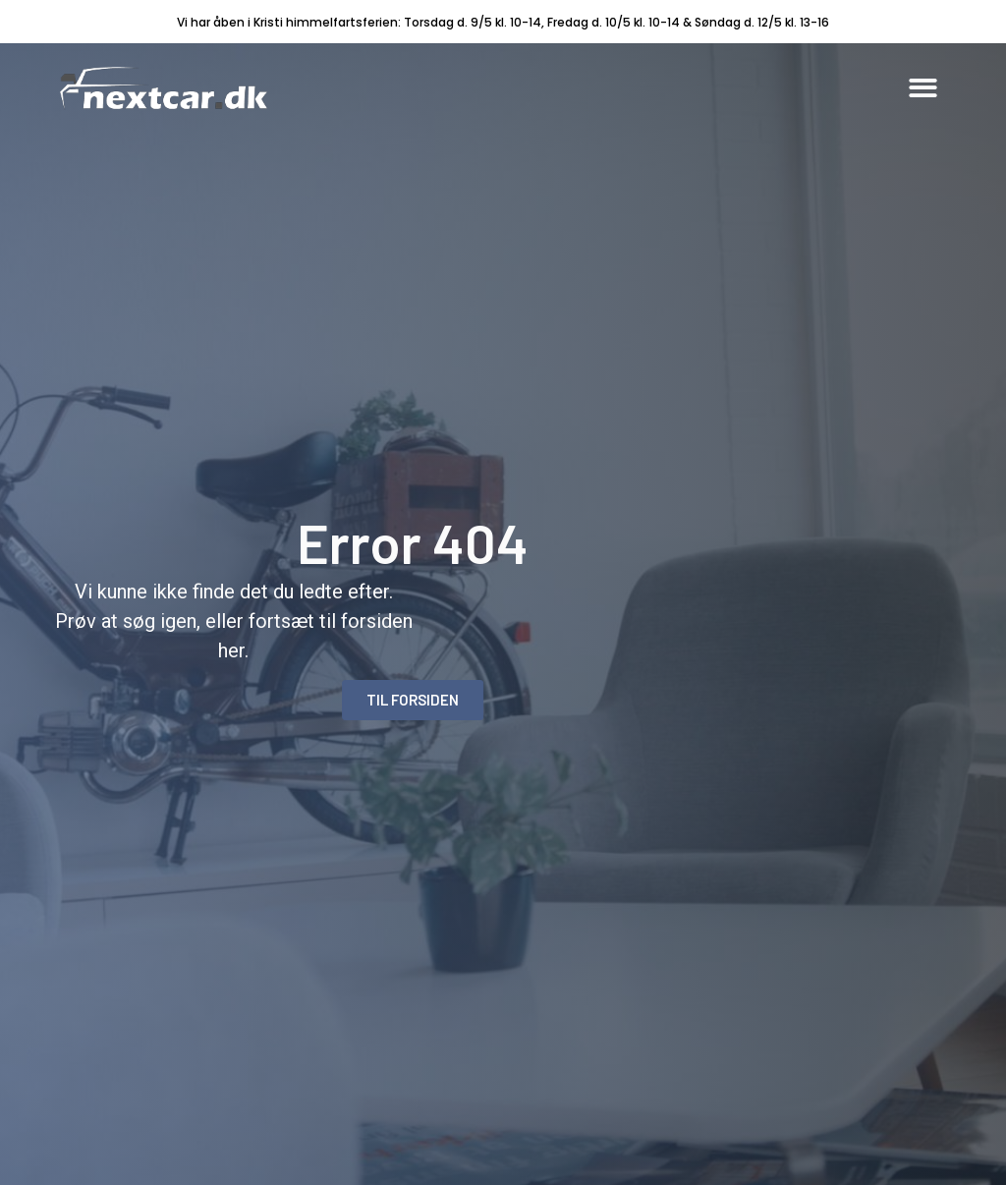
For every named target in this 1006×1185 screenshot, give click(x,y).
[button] (923, 88)
